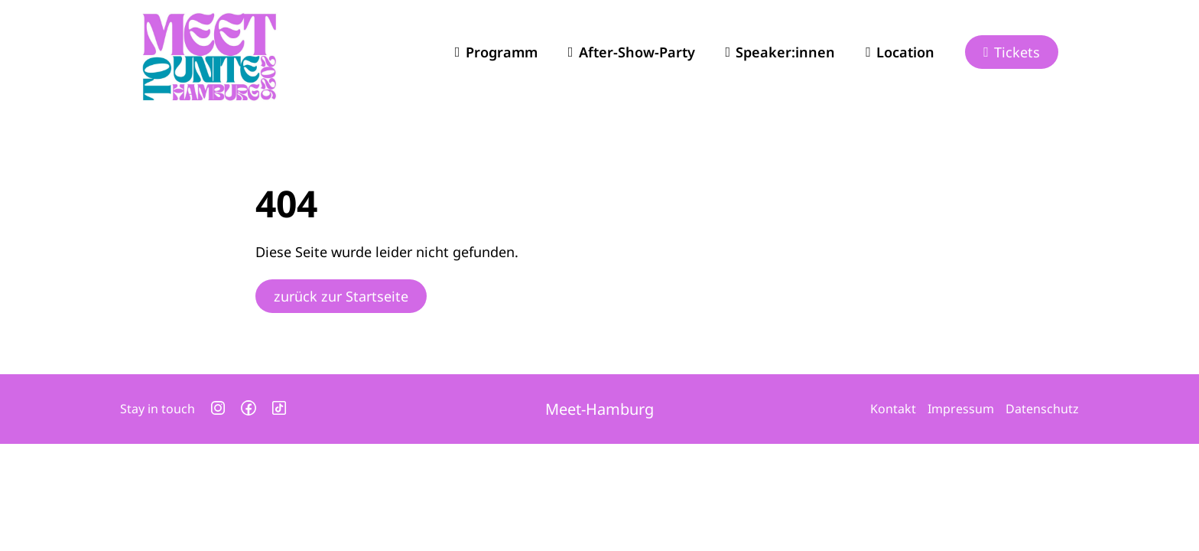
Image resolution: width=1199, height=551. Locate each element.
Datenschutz (1042, 408)
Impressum (961, 408)
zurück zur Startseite (341, 296)
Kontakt (893, 408)
